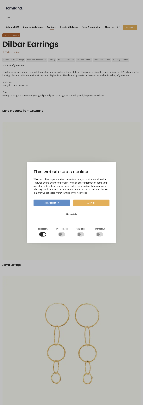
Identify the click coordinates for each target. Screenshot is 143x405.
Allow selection (52, 202)
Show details (71, 215)
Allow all (91, 202)
